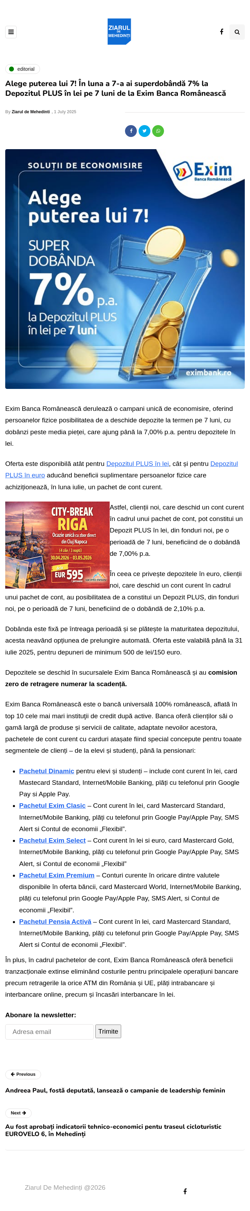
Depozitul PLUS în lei (137, 463)
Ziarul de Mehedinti (31, 111)
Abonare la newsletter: (40, 1015)
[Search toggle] (237, 32)
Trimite (108, 1031)
